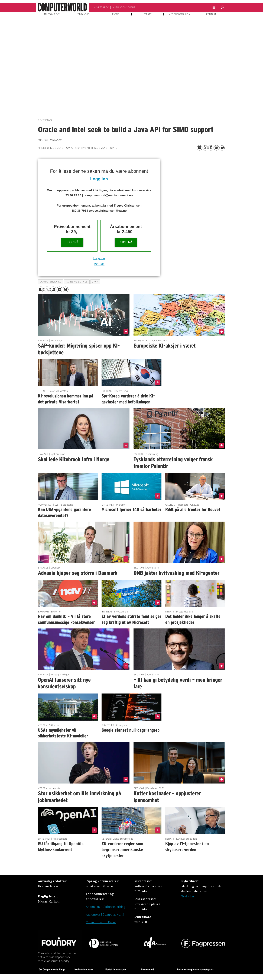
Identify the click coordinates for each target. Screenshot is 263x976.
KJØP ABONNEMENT (124, 7)
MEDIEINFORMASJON (179, 14)
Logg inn (99, 178)
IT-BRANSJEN (83, 14)
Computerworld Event (101, 922)
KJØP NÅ (72, 242)
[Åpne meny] (214, 7)
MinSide (99, 264)
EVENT (115, 14)
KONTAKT (211, 14)
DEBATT (147, 14)
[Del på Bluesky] (222, 147)
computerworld (50, 281)
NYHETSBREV (101, 7)
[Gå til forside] (62, 7)
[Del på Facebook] (199, 147)
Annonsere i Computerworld (105, 914)
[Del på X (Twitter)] (205, 147)
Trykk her (187, 896)
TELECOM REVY (52, 14)
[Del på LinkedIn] (210, 147)
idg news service (77, 281)
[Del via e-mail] (216, 147)
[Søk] (222, 7)
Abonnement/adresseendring (105, 907)
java (95, 281)
